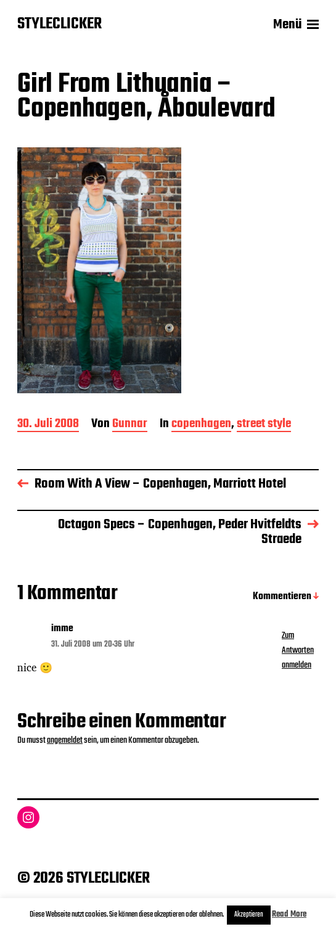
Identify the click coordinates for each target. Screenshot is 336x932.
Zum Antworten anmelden (298, 650)
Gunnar (129, 425)
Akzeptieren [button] (248, 914)
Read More (289, 914)
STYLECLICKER (59, 24)
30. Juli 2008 (48, 425)
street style (264, 425)
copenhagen (201, 425)
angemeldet (65, 740)
